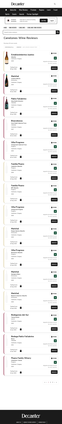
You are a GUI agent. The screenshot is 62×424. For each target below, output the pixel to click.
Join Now (43, 20)
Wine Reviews (23, 10)
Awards (21, 14)
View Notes (54, 68)
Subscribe (13, 10)
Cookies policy (42, 422)
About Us (18, 422)
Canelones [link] (22, 28)
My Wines (54, 53)
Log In (52, 20)
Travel (55, 10)
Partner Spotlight (32, 14)
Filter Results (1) (9, 47)
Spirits (7, 14)
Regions (41, 10)
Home (5, 28)
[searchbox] (29, 32)
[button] (28, 47)
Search (58, 32)
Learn (49, 10)
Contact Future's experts (29, 422)
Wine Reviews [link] (13, 28)
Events (14, 14)
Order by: (28, 47)
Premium (33, 10)
